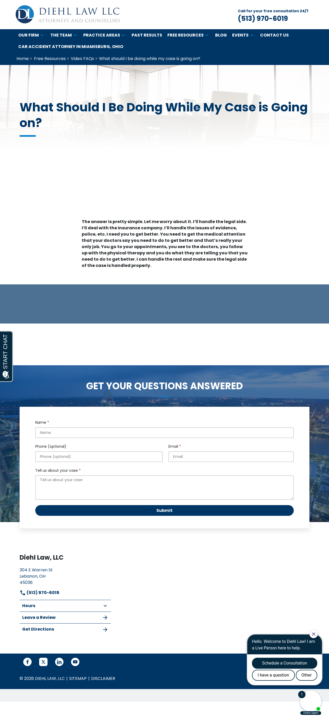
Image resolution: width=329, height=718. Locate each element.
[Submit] (164, 510)
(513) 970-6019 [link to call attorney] (39, 593)
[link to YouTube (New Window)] (75, 662)
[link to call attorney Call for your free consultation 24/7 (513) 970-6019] (273, 15)
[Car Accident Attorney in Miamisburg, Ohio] (70, 47)
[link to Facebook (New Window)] (27, 662)
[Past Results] (147, 35)
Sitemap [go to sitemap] (78, 678)
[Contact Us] (274, 35)
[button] (42, 35)
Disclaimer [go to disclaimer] (103, 678)
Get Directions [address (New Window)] (65, 629)
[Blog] (221, 35)
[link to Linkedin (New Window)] (59, 662)
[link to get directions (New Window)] (65, 576)
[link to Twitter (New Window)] (43, 662)
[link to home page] (68, 14)
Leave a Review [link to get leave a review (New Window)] (65, 617)
